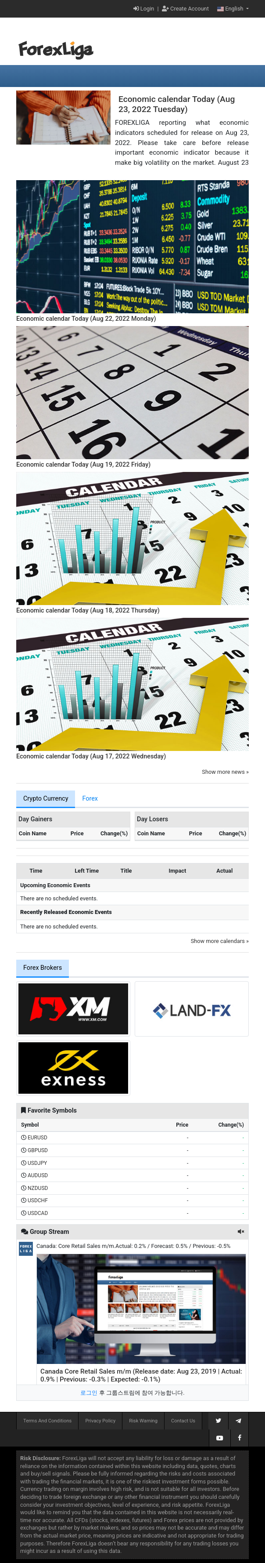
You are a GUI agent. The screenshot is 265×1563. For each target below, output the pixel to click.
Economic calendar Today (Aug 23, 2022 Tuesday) (176, 104)
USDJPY (37, 1163)
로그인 (88, 1392)
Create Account (185, 8)
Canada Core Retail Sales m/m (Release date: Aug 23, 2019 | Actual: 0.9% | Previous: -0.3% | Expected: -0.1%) (141, 1375)
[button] (241, 1232)
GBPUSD (38, 1150)
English (231, 8)
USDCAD (38, 1213)
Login (143, 8)
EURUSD (37, 1138)
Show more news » (225, 772)
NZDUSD (38, 1188)
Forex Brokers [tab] (42, 968)
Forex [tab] (90, 798)
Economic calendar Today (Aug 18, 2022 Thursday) (88, 610)
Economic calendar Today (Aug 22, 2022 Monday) (86, 319)
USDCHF (38, 1200)
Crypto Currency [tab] (45, 798)
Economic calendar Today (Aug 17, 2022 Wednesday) (91, 756)
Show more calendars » (220, 941)
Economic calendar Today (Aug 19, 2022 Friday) (83, 464)
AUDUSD (38, 1175)
